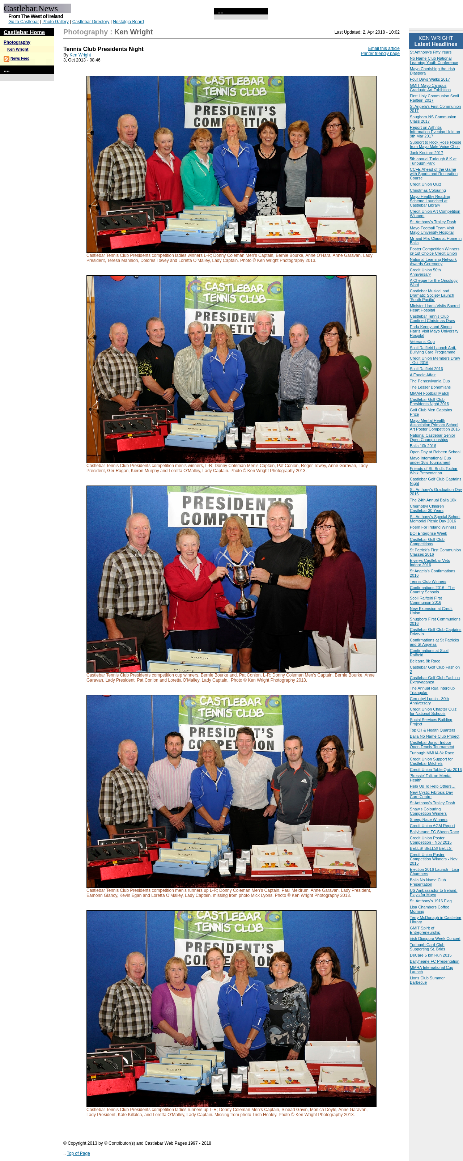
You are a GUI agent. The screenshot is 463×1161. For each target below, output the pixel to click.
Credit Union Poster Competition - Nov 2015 (431, 840)
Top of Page (78, 1153)
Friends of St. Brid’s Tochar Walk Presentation (434, 470)
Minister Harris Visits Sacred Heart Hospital (435, 308)
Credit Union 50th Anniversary (425, 272)
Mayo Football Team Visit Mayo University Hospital (432, 230)
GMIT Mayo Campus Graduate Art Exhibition (430, 87)
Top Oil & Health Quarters (432, 730)
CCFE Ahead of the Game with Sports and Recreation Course (434, 173)
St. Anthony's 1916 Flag (431, 901)
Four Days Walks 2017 (430, 79)
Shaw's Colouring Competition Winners (428, 811)
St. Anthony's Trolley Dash (433, 222)
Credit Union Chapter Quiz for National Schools (433, 711)
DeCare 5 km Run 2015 (431, 955)
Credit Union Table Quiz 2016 (436, 769)
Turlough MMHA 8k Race (432, 753)
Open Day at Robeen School (435, 452)
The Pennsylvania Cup (430, 381)
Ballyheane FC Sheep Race (434, 832)
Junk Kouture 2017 (426, 153)
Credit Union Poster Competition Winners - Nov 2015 (433, 858)
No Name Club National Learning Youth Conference (434, 60)
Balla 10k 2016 (423, 446)
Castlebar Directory (91, 21)
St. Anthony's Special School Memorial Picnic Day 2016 (435, 518)
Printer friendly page (380, 53)
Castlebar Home (24, 32)
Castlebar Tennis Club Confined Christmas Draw (432, 318)
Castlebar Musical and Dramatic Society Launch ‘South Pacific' (432, 295)
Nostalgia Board (128, 21)
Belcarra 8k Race (425, 661)
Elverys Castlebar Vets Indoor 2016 (430, 562)
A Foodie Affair (423, 375)
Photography (17, 42)
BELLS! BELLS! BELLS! (431, 848)
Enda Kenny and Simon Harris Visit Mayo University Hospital (434, 331)
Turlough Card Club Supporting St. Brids (427, 946)
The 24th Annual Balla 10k (433, 500)
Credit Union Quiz (425, 184)
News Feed (19, 58)
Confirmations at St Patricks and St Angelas (434, 642)
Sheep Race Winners (428, 819)
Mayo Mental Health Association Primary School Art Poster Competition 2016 (435, 424)
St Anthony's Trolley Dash (432, 803)
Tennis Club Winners (428, 581)
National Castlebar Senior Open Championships (432, 437)
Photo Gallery (55, 21)
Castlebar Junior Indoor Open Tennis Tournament (432, 744)
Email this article (384, 48)
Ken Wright (17, 49)
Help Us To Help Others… (432, 786)
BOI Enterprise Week (428, 533)
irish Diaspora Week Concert (435, 938)
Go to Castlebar (23, 21)
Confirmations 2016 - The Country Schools (432, 589)
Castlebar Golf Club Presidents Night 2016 (429, 401)
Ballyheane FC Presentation (434, 961)
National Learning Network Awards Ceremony (433, 261)
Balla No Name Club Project (434, 736)
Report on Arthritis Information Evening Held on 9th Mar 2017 (435, 131)
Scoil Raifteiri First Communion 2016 (426, 600)
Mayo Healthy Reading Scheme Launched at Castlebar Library (430, 200)
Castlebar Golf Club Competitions (427, 541)
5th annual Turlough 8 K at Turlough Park (433, 161)
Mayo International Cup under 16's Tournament (430, 460)
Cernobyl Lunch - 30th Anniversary (429, 700)
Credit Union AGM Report (432, 825)
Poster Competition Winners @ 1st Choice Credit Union (434, 251)
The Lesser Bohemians (430, 387)
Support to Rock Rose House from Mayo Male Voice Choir (435, 144)
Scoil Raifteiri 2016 (426, 368)
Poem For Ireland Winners (433, 527)
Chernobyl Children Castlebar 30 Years (427, 508)
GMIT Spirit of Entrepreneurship (425, 930)
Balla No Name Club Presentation (428, 882)
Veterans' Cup (422, 341)
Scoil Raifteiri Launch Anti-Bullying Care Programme (433, 350)
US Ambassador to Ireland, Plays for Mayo (433, 892)
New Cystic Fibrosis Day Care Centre (431, 794)
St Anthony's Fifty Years (430, 52)
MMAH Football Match (429, 393)
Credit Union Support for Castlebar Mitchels (431, 761)
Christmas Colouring (428, 190)
